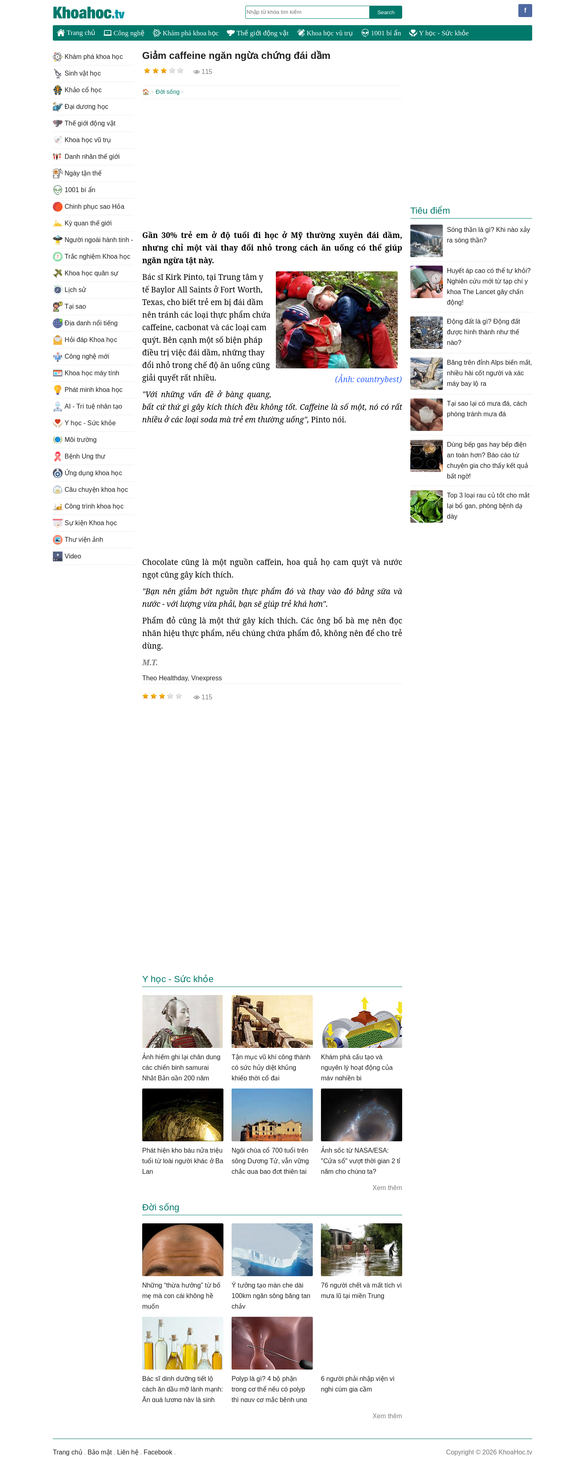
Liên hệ (128, 1451)
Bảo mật (99, 1451)
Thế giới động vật (257, 33)
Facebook (158, 1451)
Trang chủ (76, 32)
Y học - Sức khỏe (439, 33)
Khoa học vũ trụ (325, 33)
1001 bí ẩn (381, 33)
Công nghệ (124, 33)
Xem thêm (387, 1187)
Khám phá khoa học (186, 33)
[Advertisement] (272, 163)
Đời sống (168, 92)
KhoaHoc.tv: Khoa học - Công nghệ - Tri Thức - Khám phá (97, 12)
